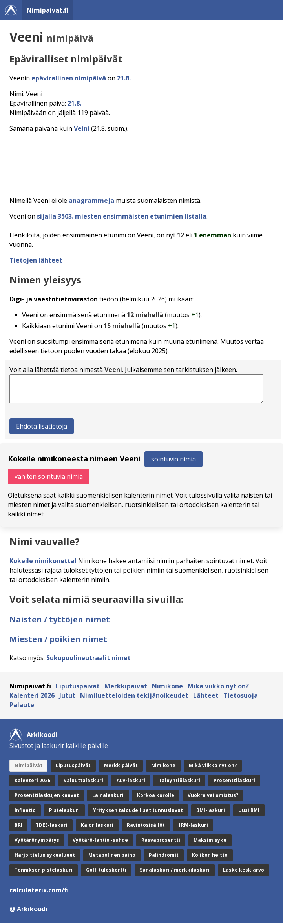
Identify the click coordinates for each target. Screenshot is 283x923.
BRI (18, 825)
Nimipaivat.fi (47, 10)
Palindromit (164, 855)
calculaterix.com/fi (39, 890)
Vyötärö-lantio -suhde (100, 840)
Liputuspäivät (78, 686)
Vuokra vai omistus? (213, 795)
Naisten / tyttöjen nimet (59, 619)
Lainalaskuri (108, 795)
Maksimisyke (210, 840)
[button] (273, 10)
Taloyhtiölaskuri (179, 780)
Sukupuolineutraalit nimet (88, 657)
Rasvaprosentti (160, 840)
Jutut (67, 695)
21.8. (124, 78)
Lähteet (206, 695)
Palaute (21, 704)
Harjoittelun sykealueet (45, 855)
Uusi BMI (248, 810)
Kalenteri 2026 (32, 695)
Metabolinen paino (111, 855)
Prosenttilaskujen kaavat (47, 795)
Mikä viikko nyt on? (218, 686)
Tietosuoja (240, 695)
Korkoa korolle (155, 795)
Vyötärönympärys (37, 840)
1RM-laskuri (193, 825)
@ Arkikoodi (28, 909)
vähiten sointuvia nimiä (49, 476)
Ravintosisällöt (146, 825)
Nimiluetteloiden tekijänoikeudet (134, 695)
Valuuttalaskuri (83, 780)
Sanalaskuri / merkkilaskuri (175, 869)
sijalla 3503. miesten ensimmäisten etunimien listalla (121, 216)
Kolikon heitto (210, 855)
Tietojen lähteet (35, 260)
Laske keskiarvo (243, 869)
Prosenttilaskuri (234, 780)
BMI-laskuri (210, 810)
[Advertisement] (143, 162)
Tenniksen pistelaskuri (44, 869)
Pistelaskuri (64, 810)
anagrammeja (91, 200)
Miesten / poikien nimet (58, 639)
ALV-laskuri (131, 780)
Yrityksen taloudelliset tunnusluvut (138, 810)
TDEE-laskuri (52, 825)
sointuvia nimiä (173, 459)
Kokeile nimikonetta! (43, 560)
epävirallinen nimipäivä (68, 78)
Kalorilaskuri (97, 825)
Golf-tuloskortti (106, 869)
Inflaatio (25, 810)
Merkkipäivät (125, 686)
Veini (81, 128)
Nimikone (167, 686)
